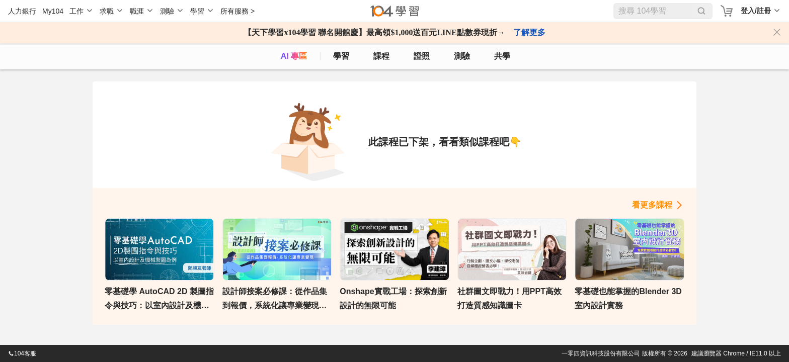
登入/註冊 (756, 11)
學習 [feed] (341, 56)
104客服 (22, 353)
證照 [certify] (422, 56)
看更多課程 (652, 205)
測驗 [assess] (462, 56)
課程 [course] (381, 56)
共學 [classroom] (502, 56)
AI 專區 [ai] (294, 56)
